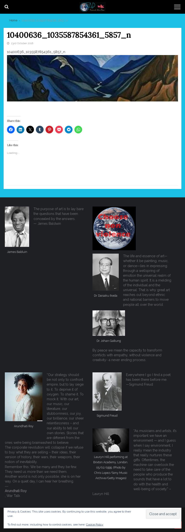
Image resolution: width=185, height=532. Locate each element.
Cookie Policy (94, 524)
